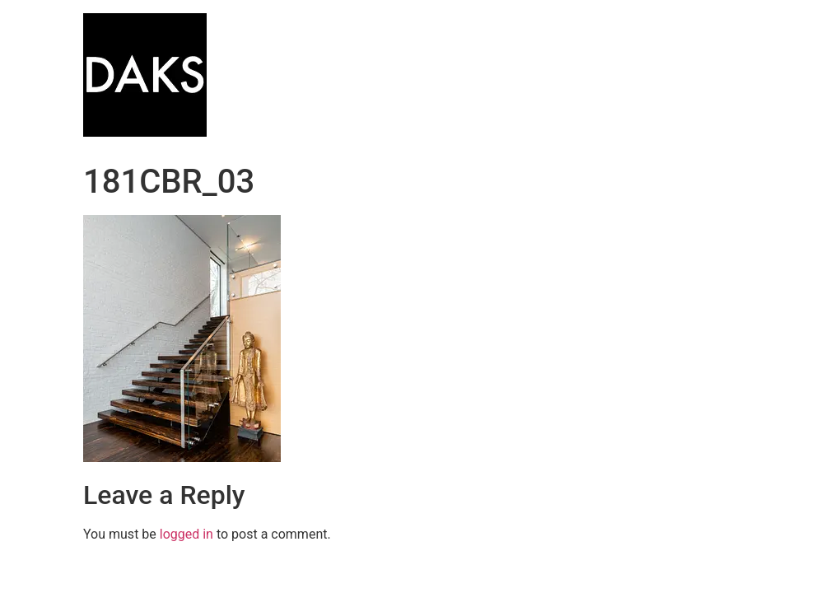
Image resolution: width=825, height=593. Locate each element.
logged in (186, 534)
